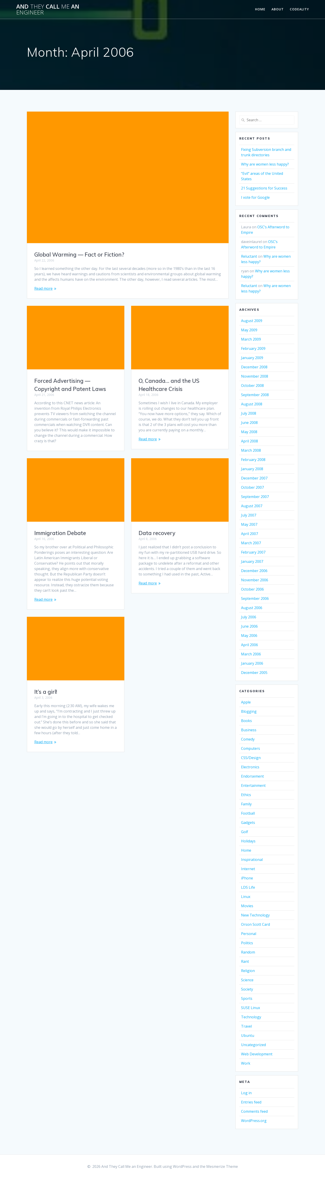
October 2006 (252, 589)
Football (248, 813)
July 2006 (248, 617)
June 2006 (249, 626)
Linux (245, 896)
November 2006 (254, 579)
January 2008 (252, 468)
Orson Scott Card (255, 924)
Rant (245, 961)
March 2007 (251, 542)
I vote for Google (255, 197)
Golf (244, 831)
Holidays (248, 841)
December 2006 (254, 570)
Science (247, 979)
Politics (247, 942)
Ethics (246, 794)
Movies (247, 905)
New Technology (255, 915)
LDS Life (248, 887)
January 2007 (252, 561)
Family (246, 804)
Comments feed (254, 1111)
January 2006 (252, 663)
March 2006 (251, 654)
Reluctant (249, 256)
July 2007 (248, 515)
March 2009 (251, 339)
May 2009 (249, 329)
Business (248, 729)
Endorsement (252, 776)
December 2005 (254, 672)
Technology (251, 1016)
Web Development (256, 1054)
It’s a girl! (150, 673)
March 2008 (251, 450)
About (278, 9)
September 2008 (255, 394)
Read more (43, 288)
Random (248, 952)
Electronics (250, 766)
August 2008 (251, 404)
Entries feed (251, 1102)
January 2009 (252, 357)
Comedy (248, 739)
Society (247, 989)
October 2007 (252, 487)
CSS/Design (251, 757)
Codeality (299, 9)
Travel (246, 1026)
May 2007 (249, 524)
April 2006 (249, 644)
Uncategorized (253, 1044)
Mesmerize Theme (222, 1166)
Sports (246, 998)
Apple (246, 702)
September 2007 (255, 496)
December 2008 (254, 367)
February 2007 (253, 552)
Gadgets (248, 822)
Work (245, 1063)
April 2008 (249, 441)
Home (260, 9)
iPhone (247, 878)
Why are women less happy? (265, 164)
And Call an (47, 9)
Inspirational (252, 859)
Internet (248, 868)
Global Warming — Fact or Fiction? (79, 254)
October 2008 (252, 385)
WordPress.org (254, 1120)
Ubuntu (247, 1035)
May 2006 (249, 635)
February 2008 (253, 459)
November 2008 (254, 376)
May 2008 (249, 431)
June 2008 (249, 422)
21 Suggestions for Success (264, 188)
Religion (248, 970)
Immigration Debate (60, 527)
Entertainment (253, 785)
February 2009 (253, 348)
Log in (246, 1092)
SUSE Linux (250, 1007)
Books (246, 720)
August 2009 (251, 320)
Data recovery (157, 531)
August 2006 (251, 607)
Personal (248, 933)
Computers (250, 748)
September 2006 (255, 598)
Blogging (249, 711)
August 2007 (251, 505)
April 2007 (249, 533)
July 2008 (248, 413)
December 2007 (254, 478)
